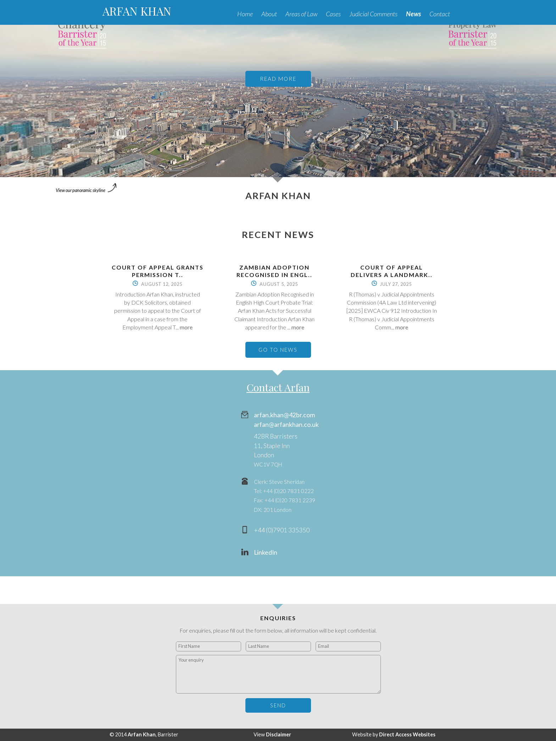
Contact (439, 14)
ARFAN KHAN (136, 10)
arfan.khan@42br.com (284, 415)
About (269, 14)
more (186, 327)
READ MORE (278, 78)
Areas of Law (301, 14)
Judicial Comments (373, 14)
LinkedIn (265, 552)
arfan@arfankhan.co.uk (286, 424)
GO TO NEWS (278, 349)
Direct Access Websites (407, 734)
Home (245, 14)
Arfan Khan (142, 734)
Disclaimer (278, 734)
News (413, 14)
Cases (333, 14)
